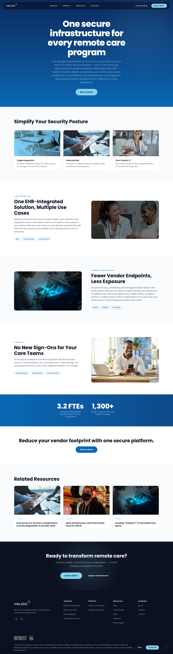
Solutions (54, 6)
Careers (141, 610)
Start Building (141, 6)
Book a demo (86, 451)
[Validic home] (12, 5)
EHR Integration (70, 614)
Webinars (117, 618)
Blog (115, 605)
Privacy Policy (19, 650)
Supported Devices (71, 618)
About (140, 605)
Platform (67, 6)
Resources (81, 6)
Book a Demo (159, 6)
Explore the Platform (98, 577)
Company (95, 6)
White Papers (118, 623)
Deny (140, 647)
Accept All (152, 647)
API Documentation (97, 605)
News (115, 614)
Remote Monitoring (72, 605)
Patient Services (70, 610)
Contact (141, 614)
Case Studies (118, 610)
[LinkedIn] (22, 619)
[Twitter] (16, 619)
